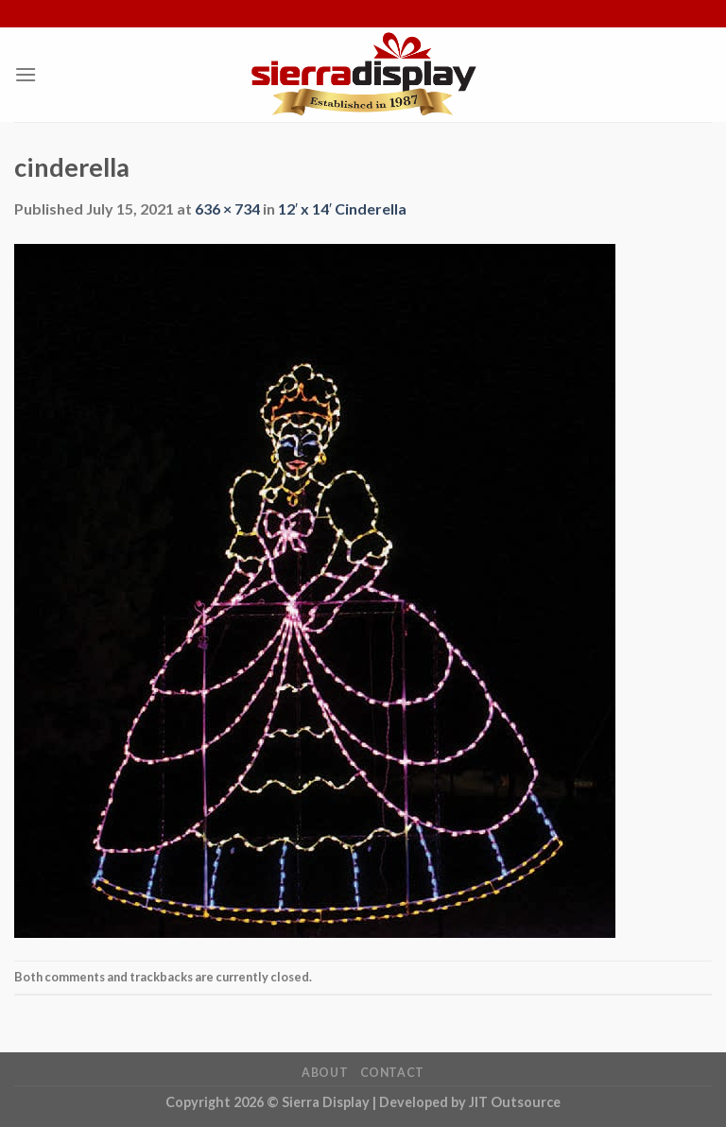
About (325, 1073)
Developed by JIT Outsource (470, 1102)
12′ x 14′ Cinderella (342, 208)
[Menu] (25, 74)
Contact (392, 1073)
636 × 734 (227, 208)
